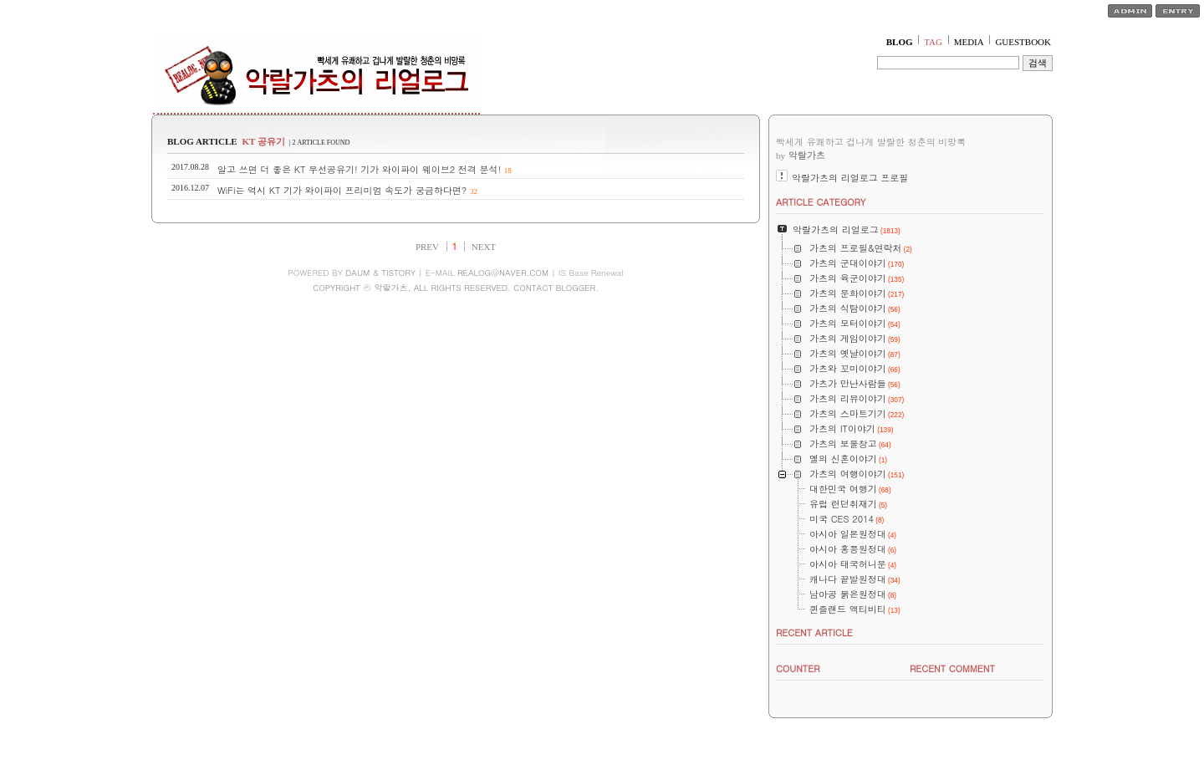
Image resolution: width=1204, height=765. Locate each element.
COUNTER (798, 668)
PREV (427, 247)
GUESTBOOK (1023, 42)
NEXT (484, 247)
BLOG (899, 42)
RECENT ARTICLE (814, 632)
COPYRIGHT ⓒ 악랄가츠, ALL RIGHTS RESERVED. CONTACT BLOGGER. (456, 287)
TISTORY (398, 272)
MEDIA (969, 42)
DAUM (357, 272)
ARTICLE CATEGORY (820, 202)
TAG (933, 42)
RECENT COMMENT (952, 668)
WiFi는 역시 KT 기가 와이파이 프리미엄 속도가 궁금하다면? (342, 190)
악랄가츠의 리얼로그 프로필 (850, 177)
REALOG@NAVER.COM (502, 272)
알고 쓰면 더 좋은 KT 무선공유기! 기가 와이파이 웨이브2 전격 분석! (359, 169)
